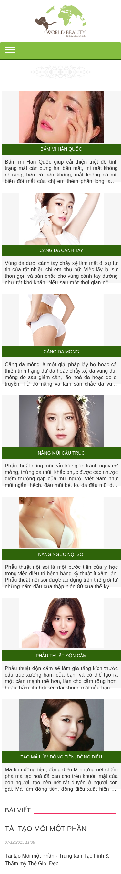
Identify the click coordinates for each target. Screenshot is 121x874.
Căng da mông (61, 351)
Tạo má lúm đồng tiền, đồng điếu (61, 757)
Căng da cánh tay (61, 250)
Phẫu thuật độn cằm (61, 655)
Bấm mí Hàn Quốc (61, 149)
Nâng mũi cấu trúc (61, 453)
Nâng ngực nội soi (61, 554)
